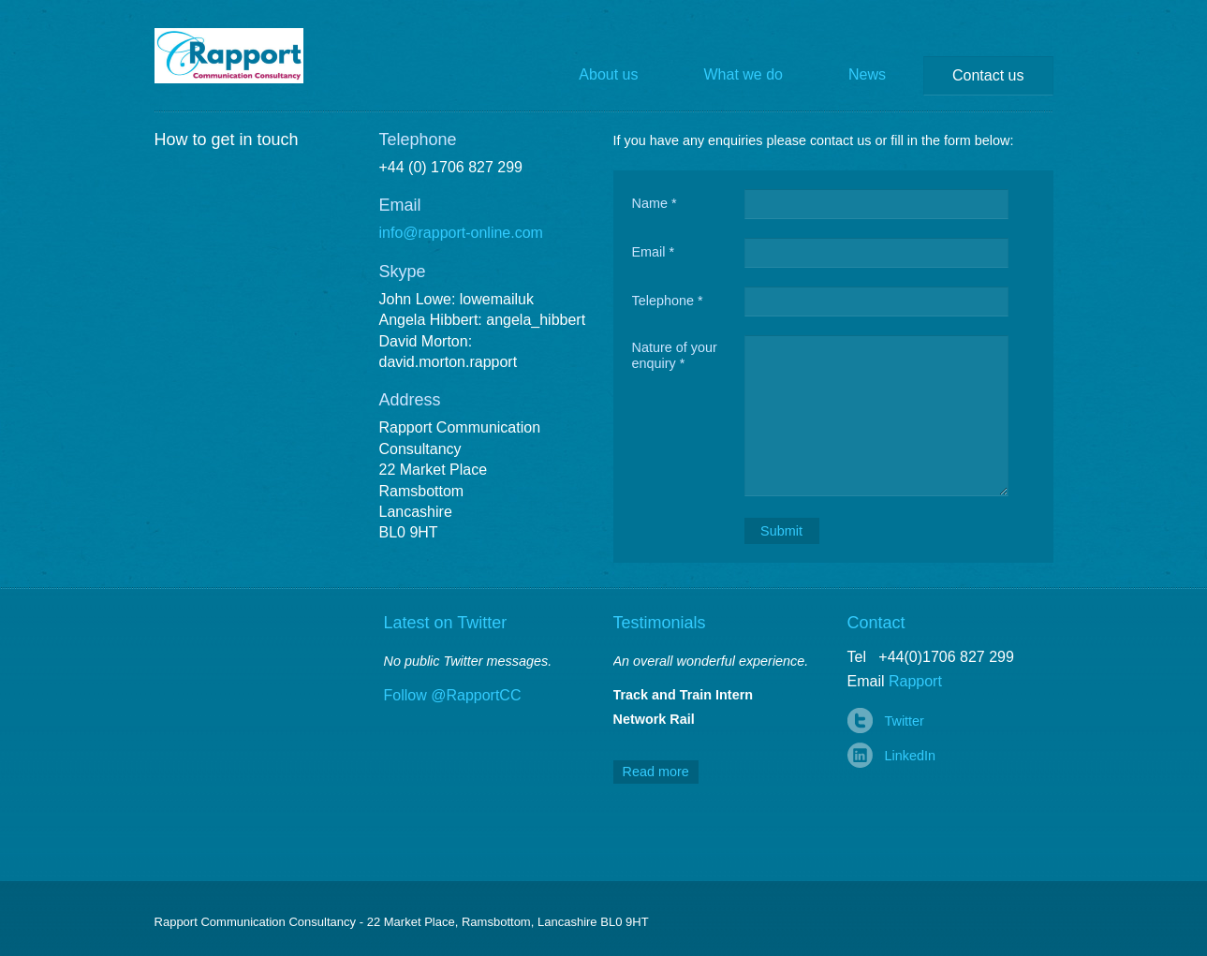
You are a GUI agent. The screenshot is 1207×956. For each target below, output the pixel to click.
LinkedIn (910, 755)
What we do (743, 74)
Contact (876, 622)
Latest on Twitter (446, 622)
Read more (656, 771)
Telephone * (667, 300)
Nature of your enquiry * (674, 355)
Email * (653, 251)
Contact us (987, 75)
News (867, 74)
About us (608, 74)
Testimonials (659, 622)
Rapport (243, 55)
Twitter (904, 720)
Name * (654, 203)
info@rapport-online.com (461, 233)
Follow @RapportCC (453, 695)
